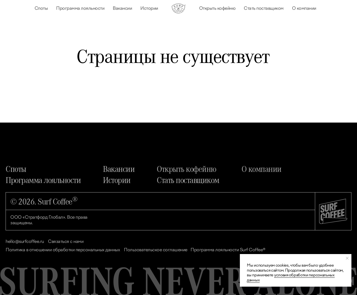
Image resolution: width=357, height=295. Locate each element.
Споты (41, 8)
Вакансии (122, 8)
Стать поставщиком (264, 8)
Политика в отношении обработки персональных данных (63, 249)
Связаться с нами (65, 241)
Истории (149, 8)
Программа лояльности (80, 8)
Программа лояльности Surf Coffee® (228, 249)
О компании (304, 8)
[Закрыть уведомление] (347, 258)
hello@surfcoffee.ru (25, 241)
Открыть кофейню (217, 8)
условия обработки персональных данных (291, 277)
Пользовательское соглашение (155, 249)
